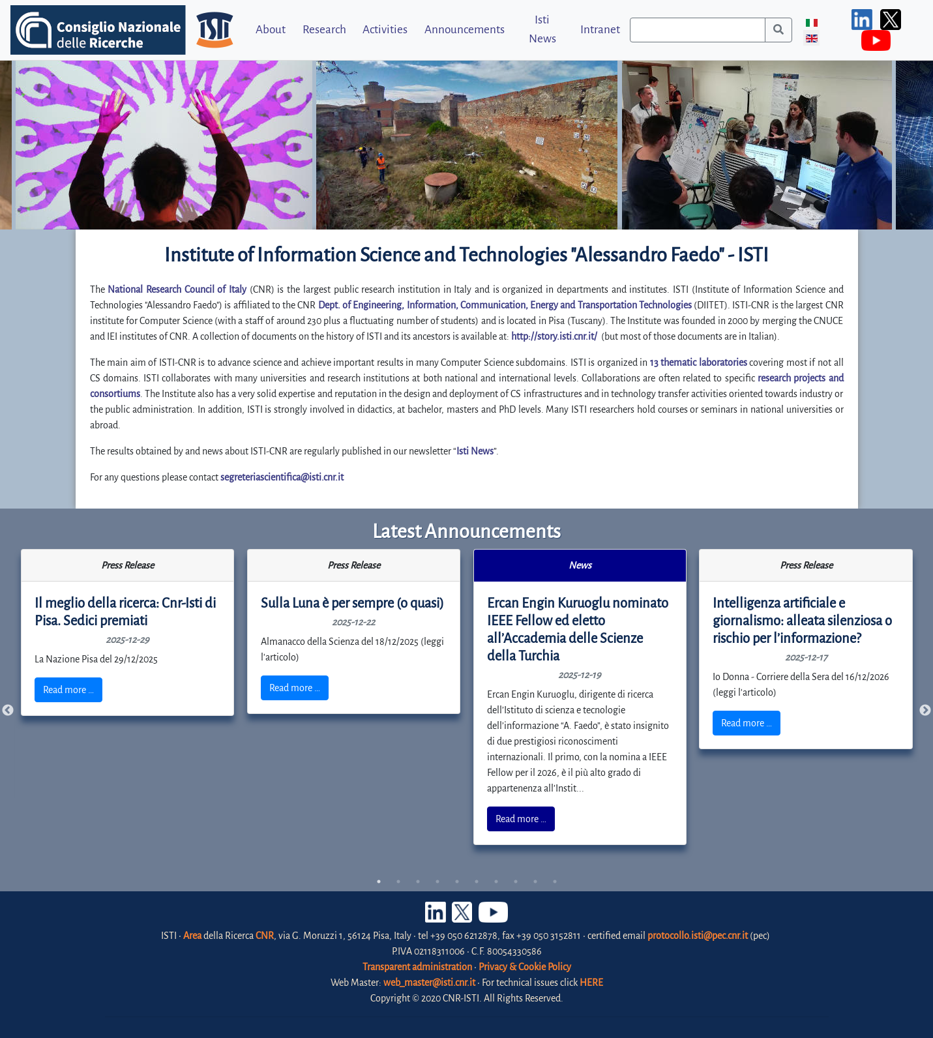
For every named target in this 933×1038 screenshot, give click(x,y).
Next (925, 710)
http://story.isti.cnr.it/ (554, 336)
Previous (7, 710)
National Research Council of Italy (177, 289)
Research (324, 29)
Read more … (68, 690)
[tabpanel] (128, 632)
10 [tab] (554, 881)
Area (192, 935)
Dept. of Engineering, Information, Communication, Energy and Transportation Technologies (505, 305)
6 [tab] (476, 881)
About (271, 29)
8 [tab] (515, 881)
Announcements (464, 29)
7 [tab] (496, 881)
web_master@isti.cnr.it (429, 982)
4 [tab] (437, 881)
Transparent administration (417, 967)
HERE (591, 982)
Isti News (542, 29)
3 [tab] (417, 881)
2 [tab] (398, 881)
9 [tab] (535, 881)
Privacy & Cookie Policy (525, 967)
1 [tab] (378, 881)
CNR (265, 935)
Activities (385, 29)
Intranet (600, 29)
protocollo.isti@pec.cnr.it (697, 935)
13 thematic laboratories (698, 362)
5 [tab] (457, 881)
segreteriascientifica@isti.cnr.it (282, 477)
